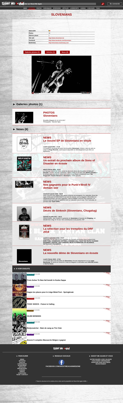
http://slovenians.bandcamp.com (59, 42)
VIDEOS (22, 389)
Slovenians (61, 14)
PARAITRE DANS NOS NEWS (100, 379)
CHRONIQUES (22, 381)
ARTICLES (22, 384)
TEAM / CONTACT (22, 392)
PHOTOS (22, 379)
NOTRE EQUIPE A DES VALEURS (100, 376)
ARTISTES (22, 378)
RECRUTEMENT (101, 381)
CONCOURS (22, 390)
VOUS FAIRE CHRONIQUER (101, 378)
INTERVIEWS (22, 383)
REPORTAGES (22, 386)
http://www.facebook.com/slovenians (60, 40)
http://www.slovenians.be (57, 38)
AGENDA (22, 387)
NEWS (22, 376)
